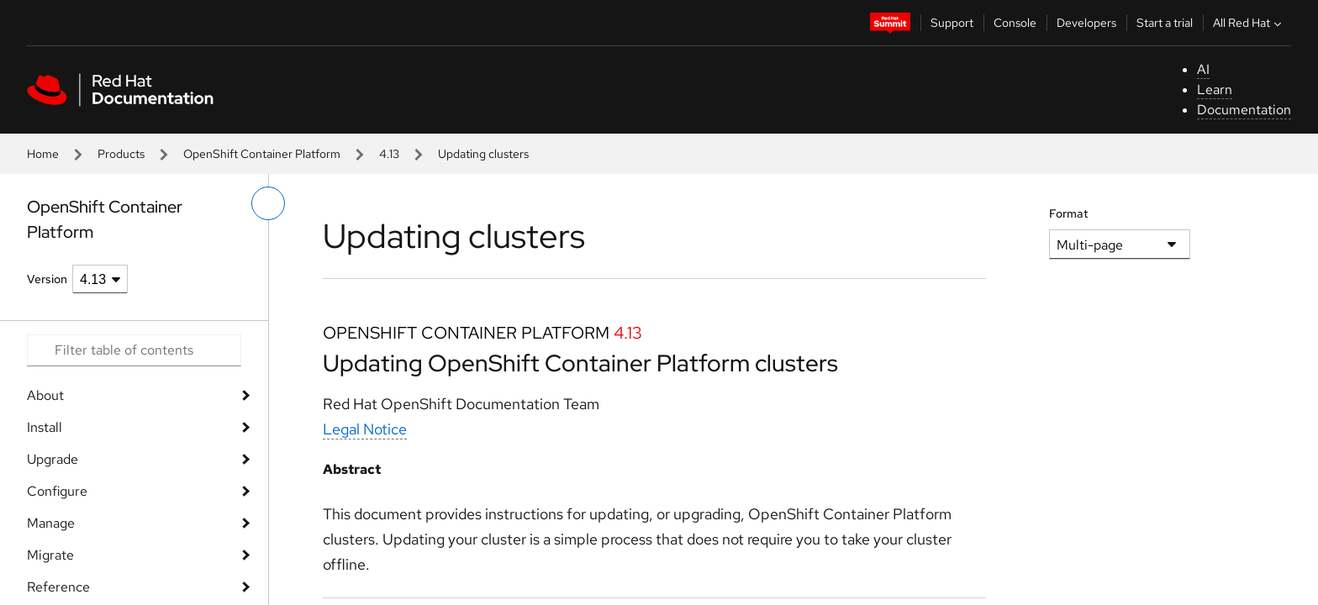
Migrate (50, 555)
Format (1069, 213)
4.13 (389, 153)
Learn (1214, 89)
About (45, 395)
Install (44, 427)
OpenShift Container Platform (261, 153)
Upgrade (52, 459)
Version (47, 279)
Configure (57, 491)
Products (121, 153)
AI (1203, 69)
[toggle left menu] (268, 203)
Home (43, 153)
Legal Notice (365, 429)
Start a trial (1164, 22)
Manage (51, 523)
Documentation (1244, 109)
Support (952, 22)
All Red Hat (1249, 22)
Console (1015, 22)
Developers (1086, 22)
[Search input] (134, 350)
